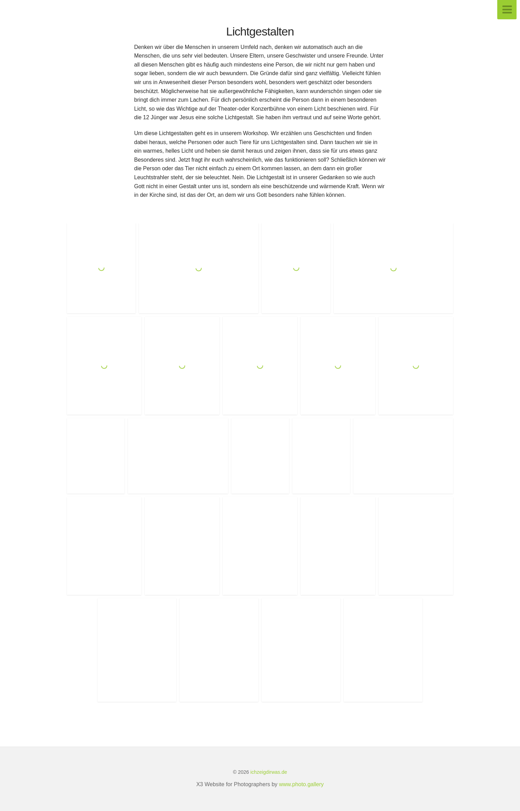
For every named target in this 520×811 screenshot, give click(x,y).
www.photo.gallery (301, 784)
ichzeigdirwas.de (268, 772)
